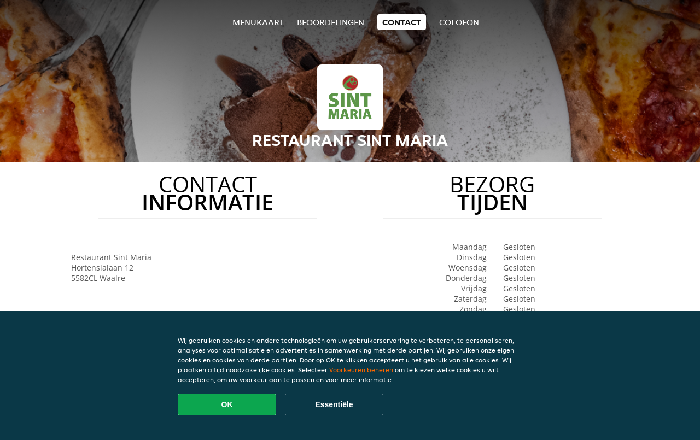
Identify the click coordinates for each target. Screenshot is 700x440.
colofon (459, 22)
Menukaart (258, 22)
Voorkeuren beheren (361, 370)
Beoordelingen (330, 22)
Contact (401, 22)
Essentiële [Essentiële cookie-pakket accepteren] (334, 404)
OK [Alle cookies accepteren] (227, 404)
